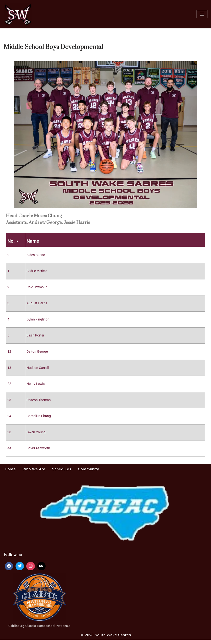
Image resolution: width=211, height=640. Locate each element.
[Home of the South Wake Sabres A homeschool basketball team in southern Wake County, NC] (18, 14)
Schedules (61, 469)
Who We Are (33, 469)
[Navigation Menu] (201, 14)
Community (88, 469)
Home (10, 469)
